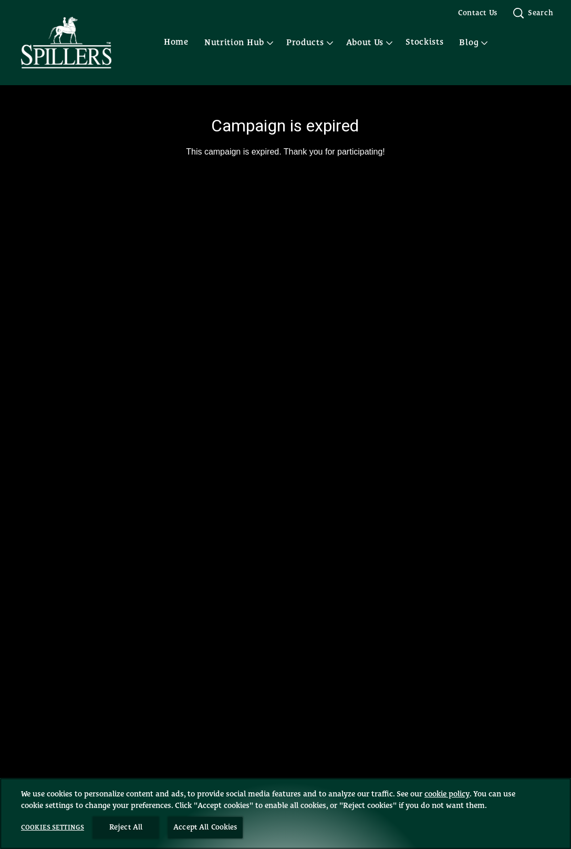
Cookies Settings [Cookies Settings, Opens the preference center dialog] (52, 827)
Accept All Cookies (205, 827)
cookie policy (447, 794)
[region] (285, 813)
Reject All (125, 827)
